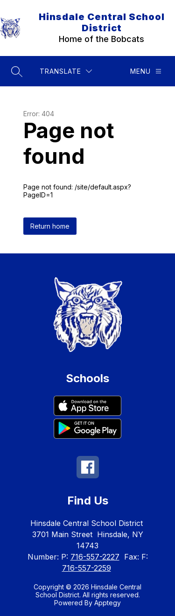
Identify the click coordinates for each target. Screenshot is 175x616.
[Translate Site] (65, 71)
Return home (50, 226)
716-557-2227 (94, 556)
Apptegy (107, 603)
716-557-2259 (86, 568)
